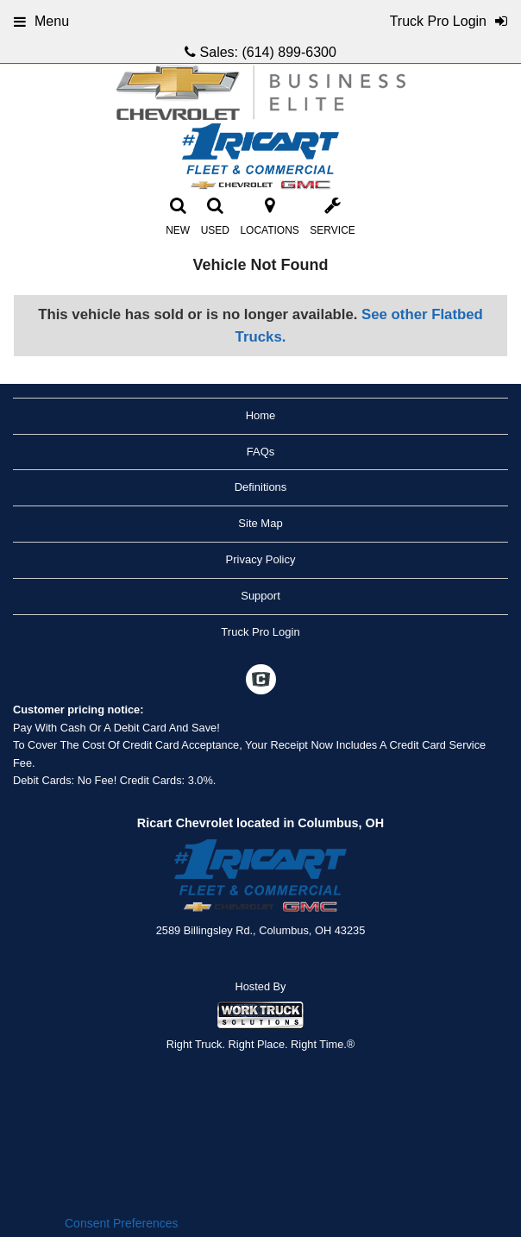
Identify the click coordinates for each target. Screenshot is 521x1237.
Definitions (261, 486)
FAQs (261, 451)
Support (260, 595)
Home (261, 415)
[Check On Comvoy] (261, 681)
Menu (41, 21)
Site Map (260, 523)
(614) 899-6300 (289, 52)
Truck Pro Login (260, 631)
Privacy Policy (261, 559)
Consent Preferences (122, 1223)
